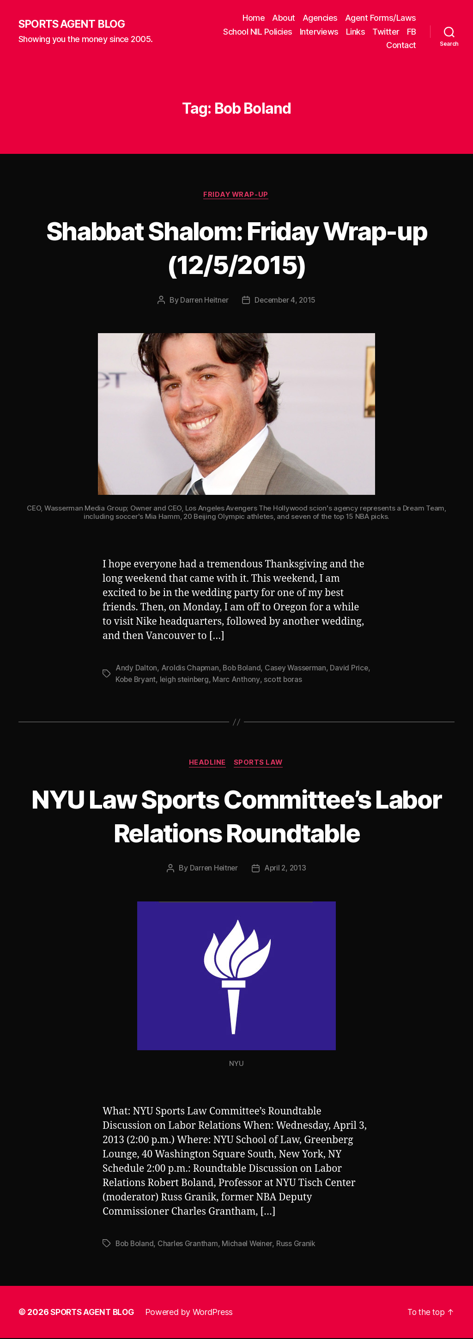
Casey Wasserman (298, 668)
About (283, 18)
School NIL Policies (257, 32)
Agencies (320, 18)
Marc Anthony (260, 679)
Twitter (386, 32)
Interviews (319, 32)
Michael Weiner (249, 1244)
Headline (206, 764)
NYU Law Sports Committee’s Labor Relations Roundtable (237, 815)
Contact (401, 45)
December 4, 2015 (286, 300)
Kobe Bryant (157, 679)
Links (355, 32)
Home (254, 18)
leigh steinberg (207, 679)
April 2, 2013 (286, 869)
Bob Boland (242, 668)
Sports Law (260, 764)
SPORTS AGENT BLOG (74, 24)
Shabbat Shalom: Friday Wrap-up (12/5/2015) (236, 247)
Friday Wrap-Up (236, 195)
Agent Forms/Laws (380, 18)
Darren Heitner (203, 300)
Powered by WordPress (193, 1313)
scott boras (307, 679)
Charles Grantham (189, 1244)
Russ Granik (299, 1244)
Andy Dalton (136, 668)
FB (411, 32)
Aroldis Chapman (190, 668)
